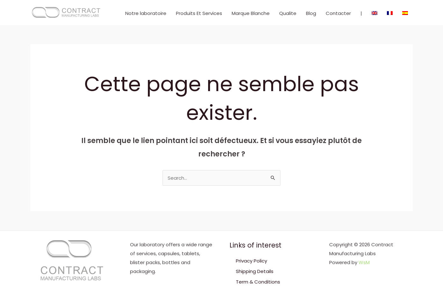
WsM (364, 262)
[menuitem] (374, 13)
